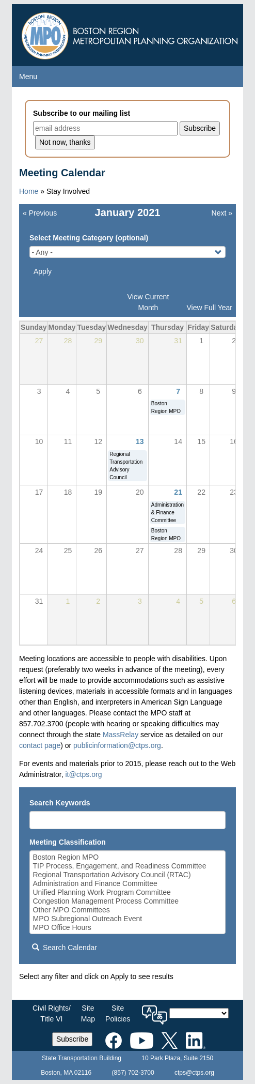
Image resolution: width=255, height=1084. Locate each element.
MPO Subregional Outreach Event (128, 918)
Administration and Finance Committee (128, 883)
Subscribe (72, 1039)
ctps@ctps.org (194, 1072)
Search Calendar (64, 947)
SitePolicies (117, 1013)
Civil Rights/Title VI (52, 1013)
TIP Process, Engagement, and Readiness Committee (128, 866)
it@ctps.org (83, 774)
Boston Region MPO (128, 857)
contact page (39, 745)
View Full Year (209, 307)
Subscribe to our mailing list (81, 113)
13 (140, 441)
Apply (43, 271)
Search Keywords (59, 803)
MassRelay (120, 734)
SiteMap (88, 1013)
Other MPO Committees (128, 910)
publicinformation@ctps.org (117, 745)
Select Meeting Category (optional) (88, 238)
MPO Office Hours (128, 927)
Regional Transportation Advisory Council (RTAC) (128, 875)
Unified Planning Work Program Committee (128, 892)
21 (178, 492)
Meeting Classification (67, 842)
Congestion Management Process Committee (128, 901)
